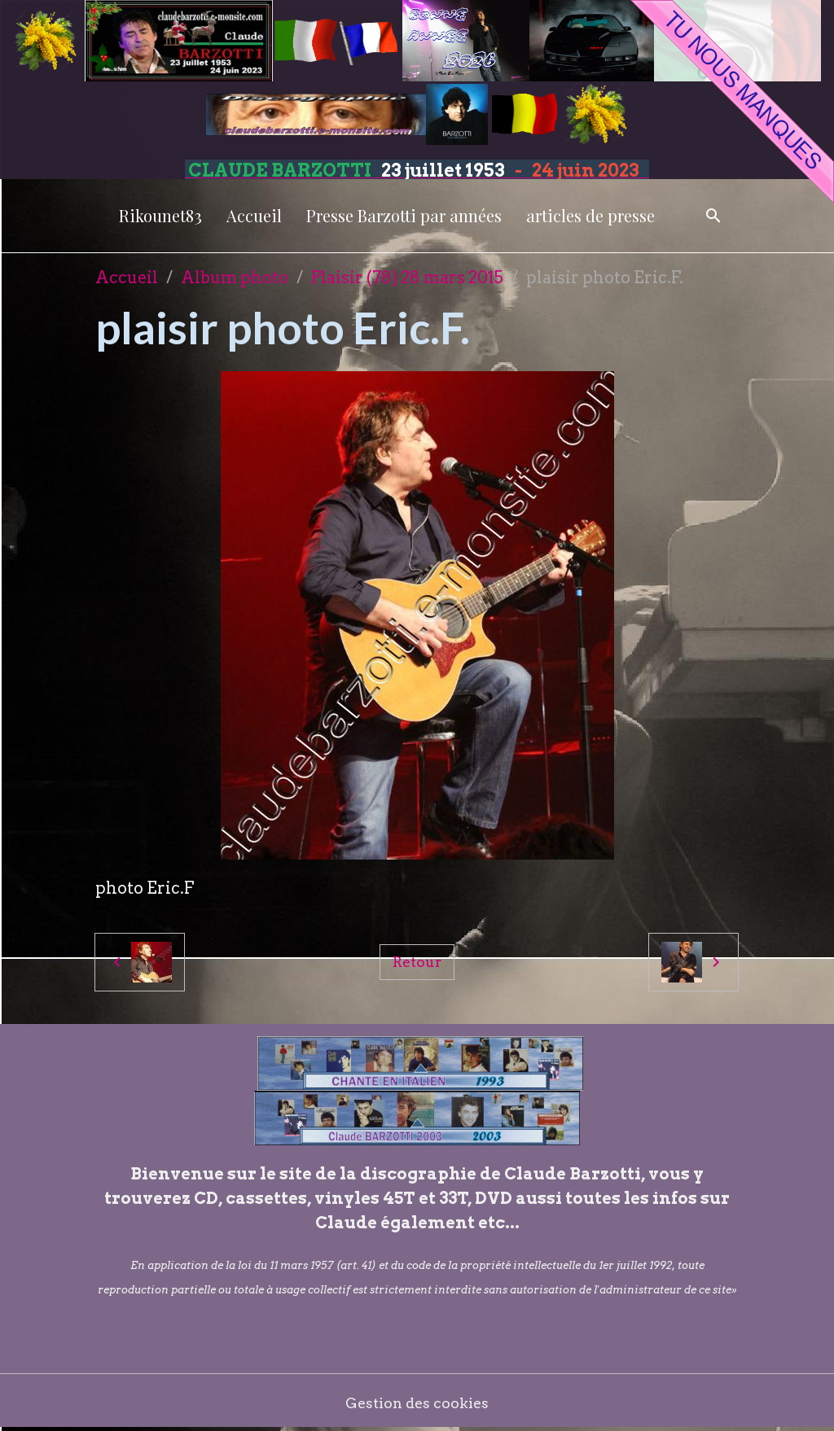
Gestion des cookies (417, 1402)
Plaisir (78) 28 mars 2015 (407, 277)
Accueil (254, 215)
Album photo (234, 277)
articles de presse (590, 215)
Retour (417, 961)
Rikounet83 (160, 215)
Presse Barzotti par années (404, 215)
